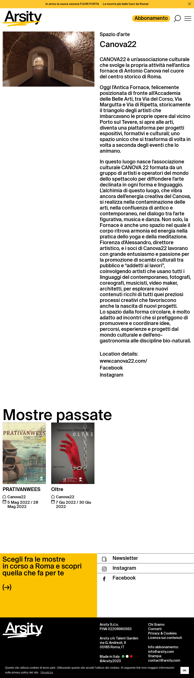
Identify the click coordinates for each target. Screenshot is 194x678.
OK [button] (185, 670)
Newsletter (120, 558)
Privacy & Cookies (162, 633)
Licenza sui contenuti (165, 638)
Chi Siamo (156, 624)
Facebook (111, 368)
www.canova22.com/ (123, 361)
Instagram (111, 375)
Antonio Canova (142, 71)
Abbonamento (151, 18)
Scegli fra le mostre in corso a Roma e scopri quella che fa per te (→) (42, 573)
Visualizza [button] (46, 672)
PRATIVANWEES (21, 489)
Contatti (155, 629)
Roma (154, 76)
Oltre (57, 489)
